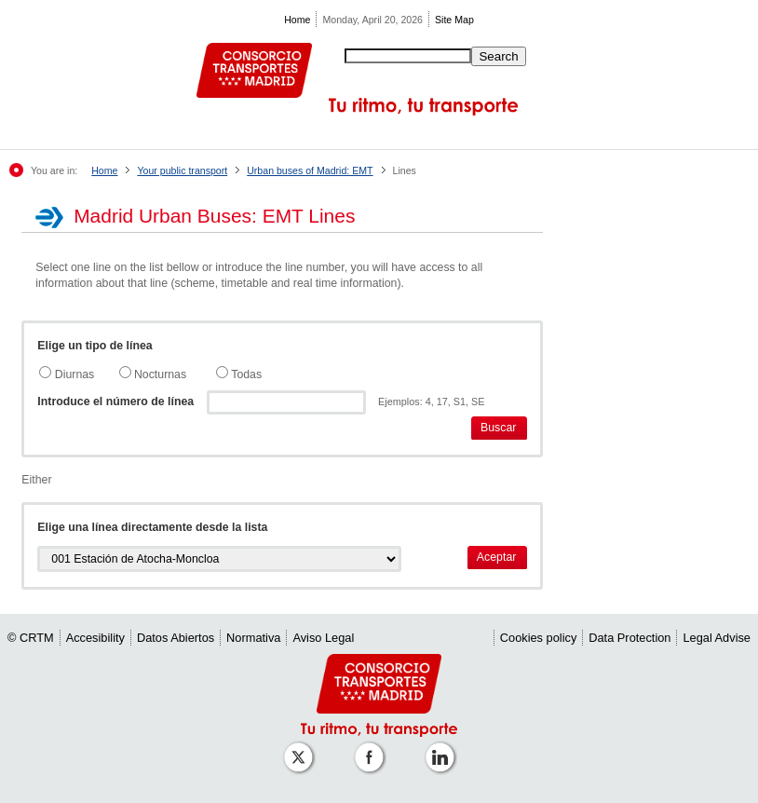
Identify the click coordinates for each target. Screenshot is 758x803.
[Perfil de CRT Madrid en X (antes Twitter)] (301, 748)
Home (297, 19)
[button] (500, 428)
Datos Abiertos (175, 638)
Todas (245, 374)
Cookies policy (538, 638)
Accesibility (95, 638)
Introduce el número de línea (115, 401)
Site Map (454, 19)
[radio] (45, 372)
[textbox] (286, 402)
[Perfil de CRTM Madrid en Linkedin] (443, 748)
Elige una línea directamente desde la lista (152, 527)
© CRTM (30, 638)
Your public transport (182, 170)
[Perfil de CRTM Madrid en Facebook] (372, 748)
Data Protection (629, 638)
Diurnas (72, 374)
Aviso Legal (323, 638)
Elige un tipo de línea (94, 345)
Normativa (253, 638)
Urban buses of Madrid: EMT (309, 170)
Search (498, 56)
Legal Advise (717, 638)
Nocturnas (159, 374)
